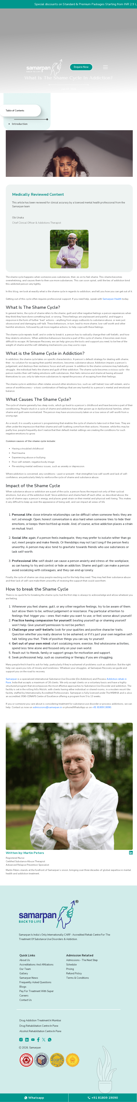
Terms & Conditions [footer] (77, 978)
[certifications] (26, 1060)
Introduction (20, 124)
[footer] (22, 1039)
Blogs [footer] (22, 987)
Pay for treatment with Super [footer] (36, 991)
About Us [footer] (24, 960)
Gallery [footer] (23, 973)
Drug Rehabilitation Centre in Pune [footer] (38, 1026)
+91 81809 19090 (101, 707)
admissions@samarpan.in (47, 707)
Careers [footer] (23, 995)
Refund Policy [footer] (74, 973)
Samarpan (11, 679)
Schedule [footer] (71, 964)
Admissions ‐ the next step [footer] (82, 960)
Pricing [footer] (70, 969)
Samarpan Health (112, 298)
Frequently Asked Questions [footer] (35, 982)
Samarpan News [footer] (28, 978)
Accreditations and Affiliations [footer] (36, 964)
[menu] (105, 67)
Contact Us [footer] (25, 1000)
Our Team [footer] (25, 969)
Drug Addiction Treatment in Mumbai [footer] (40, 1020)
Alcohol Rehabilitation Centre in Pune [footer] (40, 1031)
